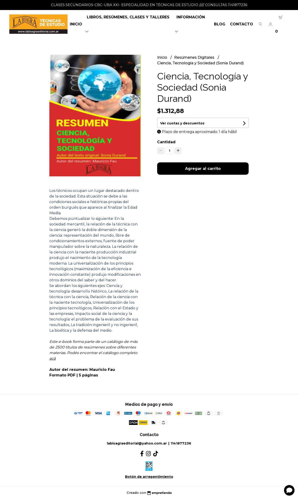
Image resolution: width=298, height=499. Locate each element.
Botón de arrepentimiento (149, 477)
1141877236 (181, 443)
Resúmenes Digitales (194, 57)
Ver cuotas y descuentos (182, 123)
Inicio (76, 24)
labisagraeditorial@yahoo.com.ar (137, 443)
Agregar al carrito (203, 168)
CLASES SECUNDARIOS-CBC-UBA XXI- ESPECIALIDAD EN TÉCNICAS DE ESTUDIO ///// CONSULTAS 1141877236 (149, 5)
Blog (219, 24)
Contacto (241, 24)
